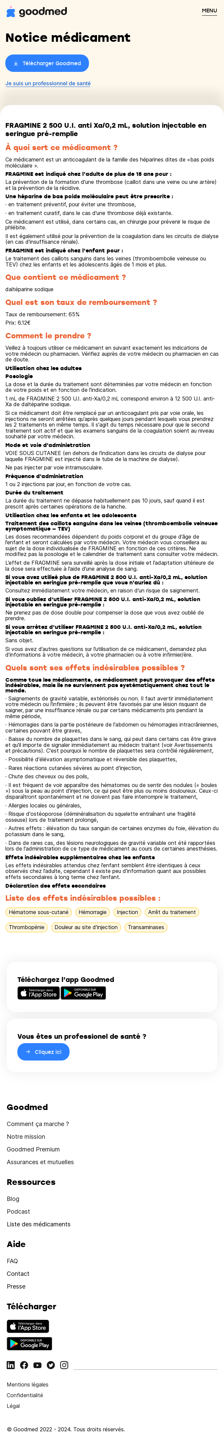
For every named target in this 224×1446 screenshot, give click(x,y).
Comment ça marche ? (38, 1123)
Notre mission (26, 1136)
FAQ (12, 1260)
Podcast (18, 1211)
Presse (16, 1286)
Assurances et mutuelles (40, 1161)
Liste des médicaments (39, 1224)
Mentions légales (27, 1384)
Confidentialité (25, 1395)
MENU (209, 10)
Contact (18, 1273)
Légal (13, 1406)
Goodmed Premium (33, 1149)
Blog (13, 1198)
